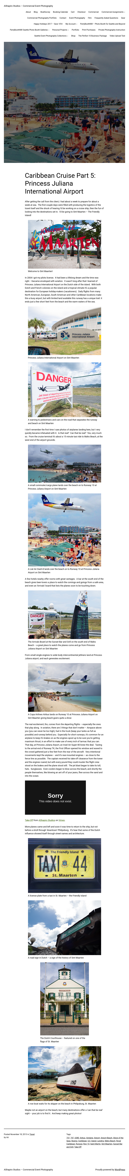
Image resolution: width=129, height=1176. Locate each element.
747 (72, 1138)
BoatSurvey (45, 12)
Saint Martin (95, 1144)
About (28, 12)
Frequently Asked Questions (106, 18)
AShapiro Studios (47, 820)
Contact (63, 18)
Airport (97, 1138)
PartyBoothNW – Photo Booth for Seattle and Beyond (102, 24)
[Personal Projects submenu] (68, 29)
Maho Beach (110, 1141)
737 (68, 1138)
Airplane (89, 1138)
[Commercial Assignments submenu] (124, 12)
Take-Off (29, 820)
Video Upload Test (117, 36)
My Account (71, 24)
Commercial (93, 12)
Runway (79, 1144)
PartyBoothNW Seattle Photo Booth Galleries (29, 30)
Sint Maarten (106, 1144)
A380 (77, 1138)
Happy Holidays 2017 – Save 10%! (48, 24)
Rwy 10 (86, 1144)
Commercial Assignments (113, 12)
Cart (73, 12)
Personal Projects (59, 30)
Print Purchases (89, 30)
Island (93, 1141)
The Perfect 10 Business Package (92, 36)
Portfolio (75, 30)
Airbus (82, 1138)
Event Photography (77, 18)
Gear (123, 18)
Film (90, 18)
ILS (89, 1141)
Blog (36, 12)
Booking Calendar (60, 12)
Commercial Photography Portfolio (42, 18)
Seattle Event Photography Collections (50, 36)
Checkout (81, 12)
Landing (100, 1141)
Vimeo (62, 820)
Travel (32, 1134)
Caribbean (82, 1141)
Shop (73, 36)
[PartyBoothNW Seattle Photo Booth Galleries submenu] (48, 29)
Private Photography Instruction (111, 30)
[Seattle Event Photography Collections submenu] (67, 35)
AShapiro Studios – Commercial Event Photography (28, 6)
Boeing (74, 1141)
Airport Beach (106, 1138)
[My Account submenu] (76, 23)
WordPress (120, 1169)
